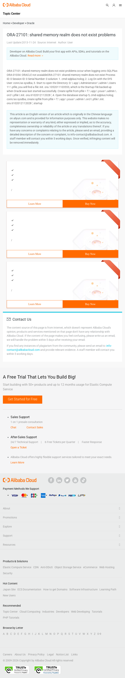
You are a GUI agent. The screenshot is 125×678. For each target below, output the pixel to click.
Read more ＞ (36, 55)
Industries (48, 611)
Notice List (62, 654)
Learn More (34, 203)
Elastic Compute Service (17, 567)
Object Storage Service (68, 567)
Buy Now (90, 203)
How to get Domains (55, 589)
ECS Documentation (29, 589)
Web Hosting (106, 567)
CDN (36, 567)
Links (74, 654)
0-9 (99, 633)
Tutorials (97, 611)
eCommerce (90, 567)
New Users (9, 595)
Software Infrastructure (83, 589)
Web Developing (80, 611)
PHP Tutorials (11, 617)
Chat (13, 427)
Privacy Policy (36, 654)
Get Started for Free (22, 399)
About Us (20, 654)
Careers (7, 654)
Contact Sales (34, 427)
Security (7, 573)
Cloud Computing (30, 611)
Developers (62, 611)
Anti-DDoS (47, 567)
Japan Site (9, 589)
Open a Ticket (19, 447)
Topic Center (10, 611)
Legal (50, 654)
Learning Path (107, 589)
